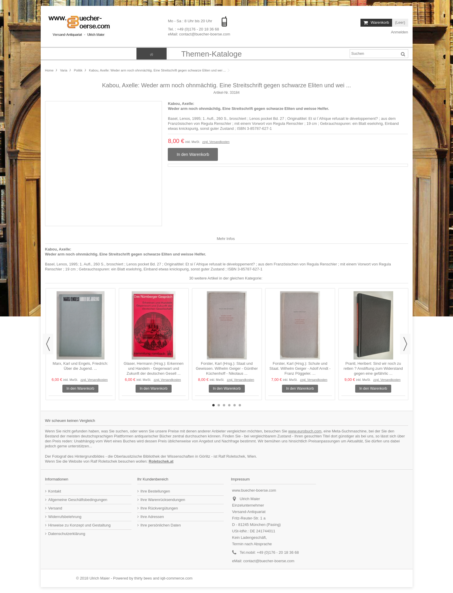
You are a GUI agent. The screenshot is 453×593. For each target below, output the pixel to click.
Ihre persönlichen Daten (161, 525)
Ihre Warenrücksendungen (163, 499)
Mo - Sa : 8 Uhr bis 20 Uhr (190, 21)
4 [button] (229, 405)
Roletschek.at (161, 461)
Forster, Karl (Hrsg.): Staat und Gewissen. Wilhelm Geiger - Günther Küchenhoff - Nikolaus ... (227, 368)
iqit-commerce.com (176, 578)
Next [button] (405, 344)
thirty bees (143, 578)
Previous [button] (48, 344)
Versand (55, 508)
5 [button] (234, 405)
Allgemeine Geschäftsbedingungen (77, 499)
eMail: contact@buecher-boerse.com (199, 34)
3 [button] (224, 405)
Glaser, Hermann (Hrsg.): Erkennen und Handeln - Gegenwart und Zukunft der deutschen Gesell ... (153, 368)
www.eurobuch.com (304, 431)
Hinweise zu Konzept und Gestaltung (79, 525)
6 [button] (240, 405)
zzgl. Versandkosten (216, 142)
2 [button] (219, 405)
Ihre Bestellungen (155, 491)
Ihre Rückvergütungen (159, 508)
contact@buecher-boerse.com (268, 561)
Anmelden (399, 32)
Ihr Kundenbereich (152, 479)
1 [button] (213, 405)
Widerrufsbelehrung (64, 516)
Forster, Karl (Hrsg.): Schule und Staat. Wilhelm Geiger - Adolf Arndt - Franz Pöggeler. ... (300, 368)
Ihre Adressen (152, 516)
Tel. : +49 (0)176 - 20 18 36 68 (193, 29)
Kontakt (54, 491)
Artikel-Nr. (221, 93)
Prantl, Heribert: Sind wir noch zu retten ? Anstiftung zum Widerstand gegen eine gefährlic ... (373, 368)
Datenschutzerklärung (66, 533)
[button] (211, 53)
